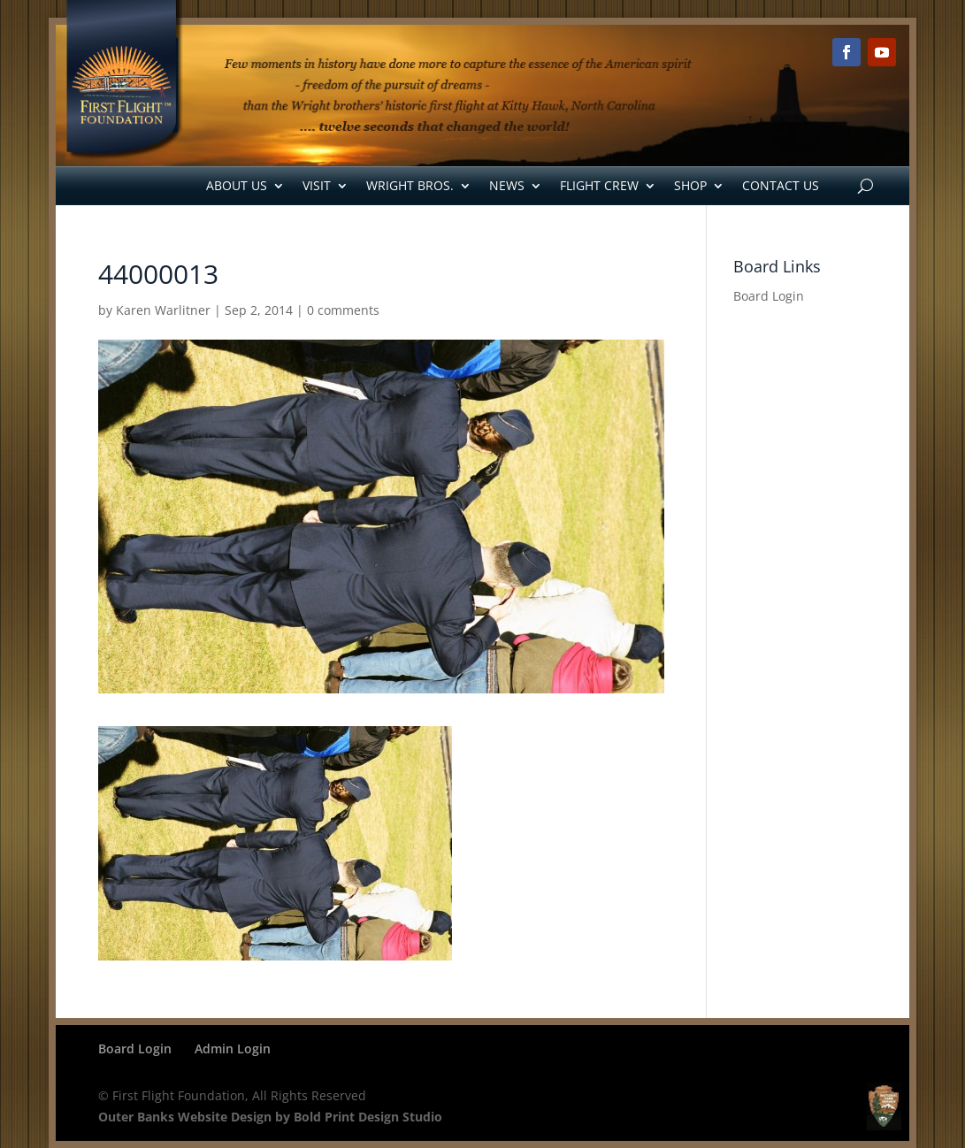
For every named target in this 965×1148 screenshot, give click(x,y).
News (507, 185)
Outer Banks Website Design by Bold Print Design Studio (270, 1116)
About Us (236, 185)
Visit (317, 185)
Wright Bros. (410, 185)
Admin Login (233, 1048)
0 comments (343, 310)
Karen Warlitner (163, 310)
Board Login (768, 295)
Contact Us (780, 185)
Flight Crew (599, 185)
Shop (690, 185)
